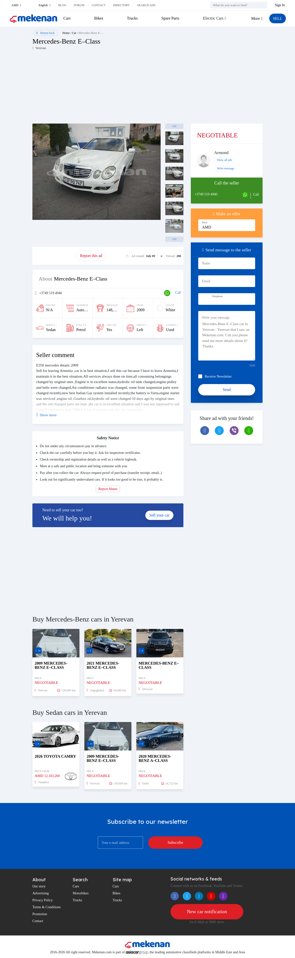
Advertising (40, 893)
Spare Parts (170, 18)
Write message (225, 168)
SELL (277, 18)
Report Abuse (108, 489)
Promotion (39, 914)
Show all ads (224, 160)
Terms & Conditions (46, 907)
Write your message (215, 317)
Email (206, 281)
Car (74, 33)
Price (204, 222)
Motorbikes (81, 893)
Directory (121, 5)
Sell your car (159, 515)
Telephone (217, 296)
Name (206, 263)
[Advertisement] (90, 89)
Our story (39, 886)
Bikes (98, 18)
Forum (79, 5)
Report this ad (91, 256)
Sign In (280, 5)
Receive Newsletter (218, 376)
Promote (54, 256)
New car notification (207, 911)
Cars (67, 18)
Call (178, 292)
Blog (62, 5)
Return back (45, 33)
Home (66, 33)
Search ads (146, 5)
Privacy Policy (42, 900)
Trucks (132, 18)
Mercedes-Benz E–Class (93, 33)
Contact (99, 5)
